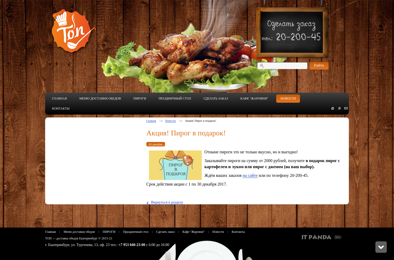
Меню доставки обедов (79, 232)
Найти (319, 65)
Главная (151, 120)
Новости (170, 120)
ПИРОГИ (108, 232)
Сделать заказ (165, 232)
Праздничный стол (135, 232)
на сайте (250, 175)
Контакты (238, 232)
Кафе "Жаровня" (193, 232)
